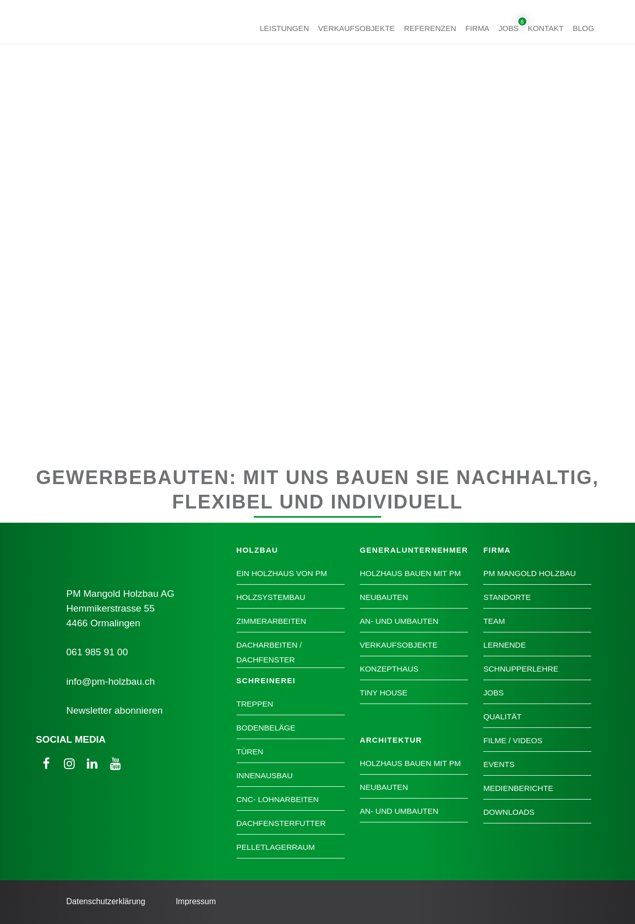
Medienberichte (518, 788)
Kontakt (546, 27)
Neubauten (384, 597)
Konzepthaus (389, 668)
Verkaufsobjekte (356, 27)
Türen (250, 751)
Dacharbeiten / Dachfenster (269, 652)
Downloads (508, 812)
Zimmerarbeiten (272, 621)
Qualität (502, 716)
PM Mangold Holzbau (529, 573)
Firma (477, 27)
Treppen (255, 703)
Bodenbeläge (266, 727)
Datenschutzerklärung (106, 901)
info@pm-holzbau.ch (110, 681)
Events (499, 764)
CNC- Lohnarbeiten (278, 799)
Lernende (504, 645)
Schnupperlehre (520, 668)
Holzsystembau (271, 597)
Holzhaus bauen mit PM (410, 573)
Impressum (196, 901)
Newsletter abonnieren (114, 710)
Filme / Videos (512, 740)
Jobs (508, 27)
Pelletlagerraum (276, 847)
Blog (583, 27)
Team (494, 621)
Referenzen (430, 27)
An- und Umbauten (399, 621)
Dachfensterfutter (281, 823)
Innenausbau (265, 775)
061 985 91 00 (97, 652)
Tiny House (384, 692)
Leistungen (284, 27)
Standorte (507, 597)
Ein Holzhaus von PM (282, 573)
